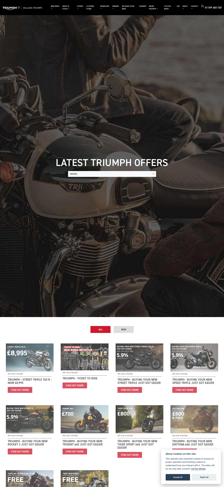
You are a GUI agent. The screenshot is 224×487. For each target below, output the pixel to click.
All (100, 329)
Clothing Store (90, 7)
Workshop (104, 6)
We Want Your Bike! (128, 7)
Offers (80, 6)
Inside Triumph (153, 7)
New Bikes (55, 6)
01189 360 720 (213, 7)
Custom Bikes (167, 7)
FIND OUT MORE (20, 390)
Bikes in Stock (65, 7)
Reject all (204, 477)
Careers (142, 6)
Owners (115, 6)
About (185, 6)
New (123, 329)
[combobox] (112, 174)
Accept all (177, 477)
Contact (194, 6)
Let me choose (198, 469)
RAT (178, 6)
